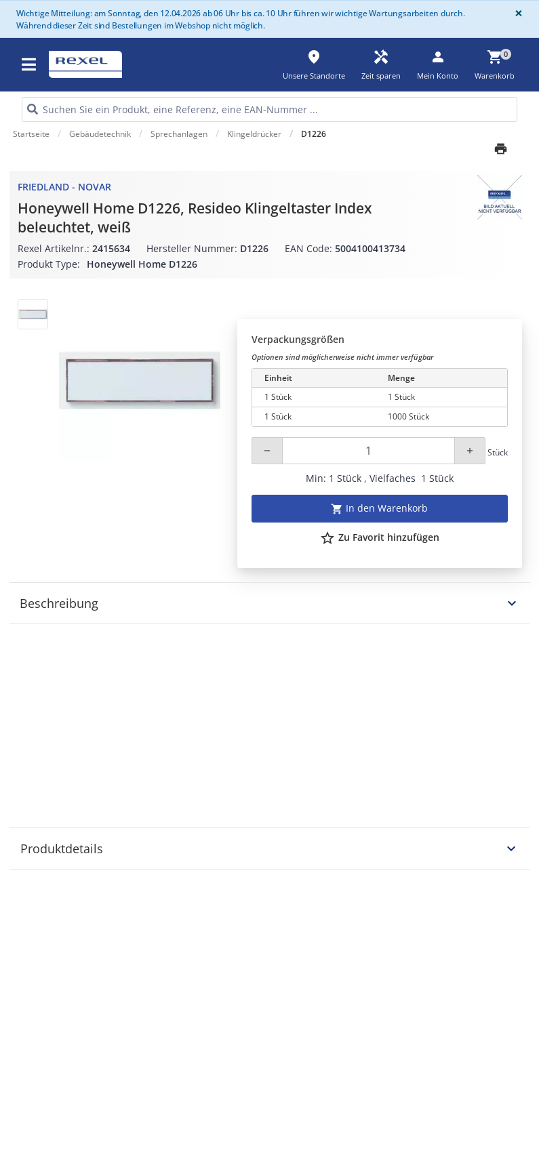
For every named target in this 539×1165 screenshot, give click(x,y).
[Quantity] (368, 450)
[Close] (516, 13)
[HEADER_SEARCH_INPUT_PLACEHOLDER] (269, 109)
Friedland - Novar (64, 186)
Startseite (31, 134)
